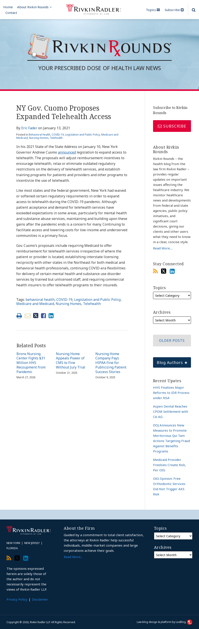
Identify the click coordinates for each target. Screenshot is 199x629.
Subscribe (174, 10)
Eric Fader (29, 128)
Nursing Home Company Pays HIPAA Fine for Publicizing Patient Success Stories (110, 363)
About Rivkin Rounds (33, 7)
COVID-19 (58, 134)
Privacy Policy (17, 599)
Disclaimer (40, 599)
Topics (153, 10)
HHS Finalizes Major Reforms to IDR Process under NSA (171, 392)
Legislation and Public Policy (82, 134)
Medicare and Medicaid (35, 303)
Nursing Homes (39, 138)
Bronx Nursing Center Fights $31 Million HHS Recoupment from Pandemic (31, 363)
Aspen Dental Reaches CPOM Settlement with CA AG (170, 411)
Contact (11, 12)
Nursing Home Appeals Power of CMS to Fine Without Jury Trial (70, 361)
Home (8, 7)
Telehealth (56, 138)
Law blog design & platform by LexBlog (164, 622)
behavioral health (40, 299)
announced (67, 152)
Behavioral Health (39, 134)
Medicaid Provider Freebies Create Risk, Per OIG (169, 464)
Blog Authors (170, 361)
